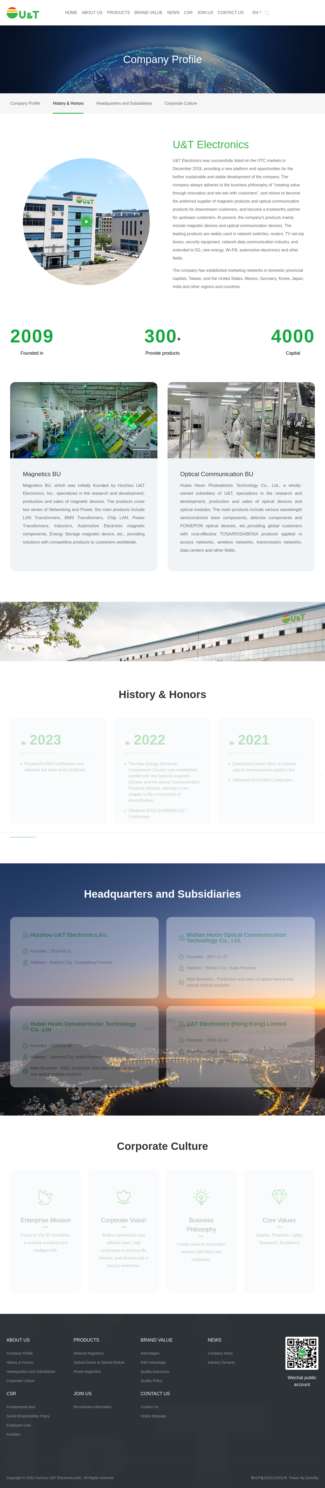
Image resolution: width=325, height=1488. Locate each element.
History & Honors (68, 103)
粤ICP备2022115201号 (269, 1478)
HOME (71, 12)
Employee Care (19, 1425)
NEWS (173, 12)
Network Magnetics (89, 1353)
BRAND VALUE (148, 12)
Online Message (153, 1416)
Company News (220, 1353)
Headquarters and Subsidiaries (124, 103)
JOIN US (205, 12)
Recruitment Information (92, 1407)
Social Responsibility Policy (28, 1416)
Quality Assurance (155, 1372)
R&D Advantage (153, 1362)
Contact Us (149, 1407)
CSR (188, 12)
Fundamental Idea (21, 1407)
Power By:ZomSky (303, 1478)
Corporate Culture (181, 103)
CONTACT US (231, 12)
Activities (14, 1434)
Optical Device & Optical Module (99, 1362)
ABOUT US (92, 12)
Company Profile (25, 103)
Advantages (150, 1353)
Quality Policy (151, 1381)
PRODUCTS (118, 12)
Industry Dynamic (221, 1362)
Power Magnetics (87, 1372)
